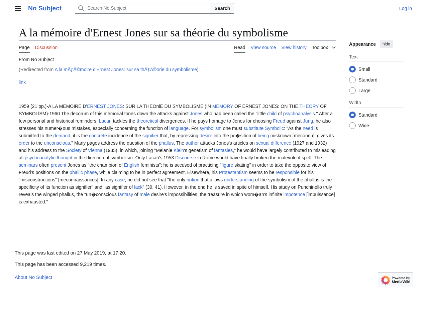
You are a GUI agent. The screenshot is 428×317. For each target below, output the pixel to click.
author (192, 143)
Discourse (185, 157)
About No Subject (33, 277)
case (120, 179)
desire (206, 135)
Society (74, 150)
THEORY (309, 106)
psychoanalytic (40, 157)
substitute (253, 128)
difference (281, 143)
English (131, 165)
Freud (279, 121)
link (22, 82)
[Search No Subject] (143, 8)
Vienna (95, 150)
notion (193, 179)
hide (386, 44)
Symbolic (274, 128)
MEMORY (222, 106)
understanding (239, 179)
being (263, 135)
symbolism (211, 128)
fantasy (125, 194)
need (308, 128)
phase (90, 172)
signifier (150, 135)
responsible (288, 172)
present (59, 165)
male (144, 194)
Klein (179, 150)
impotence (294, 194)
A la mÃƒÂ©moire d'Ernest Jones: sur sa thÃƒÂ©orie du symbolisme (126, 69)
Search (222, 8)
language (179, 128)
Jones (196, 113)
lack (138, 187)
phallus (166, 143)
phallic (76, 172)
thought (65, 157)
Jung (308, 121)
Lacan (105, 121)
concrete (98, 135)
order (24, 143)
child (272, 113)
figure (227, 165)
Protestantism (233, 172)
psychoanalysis (299, 113)
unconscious (57, 143)
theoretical (147, 121)
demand (62, 135)
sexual (262, 143)
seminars (28, 165)
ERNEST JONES (105, 106)
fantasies (223, 150)
